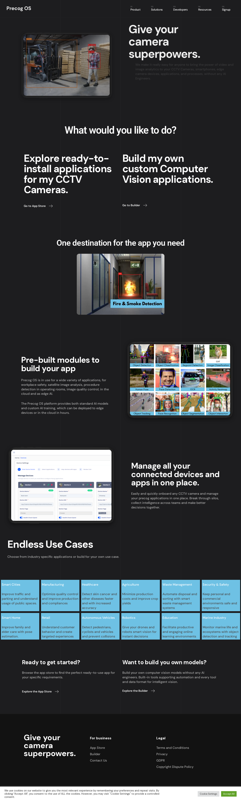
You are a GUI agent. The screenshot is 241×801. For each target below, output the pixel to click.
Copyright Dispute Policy (174, 767)
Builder (95, 754)
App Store (97, 748)
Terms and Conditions (172, 748)
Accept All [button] (228, 793)
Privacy (162, 754)
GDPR (160, 760)
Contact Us (98, 760)
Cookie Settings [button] (208, 793)
